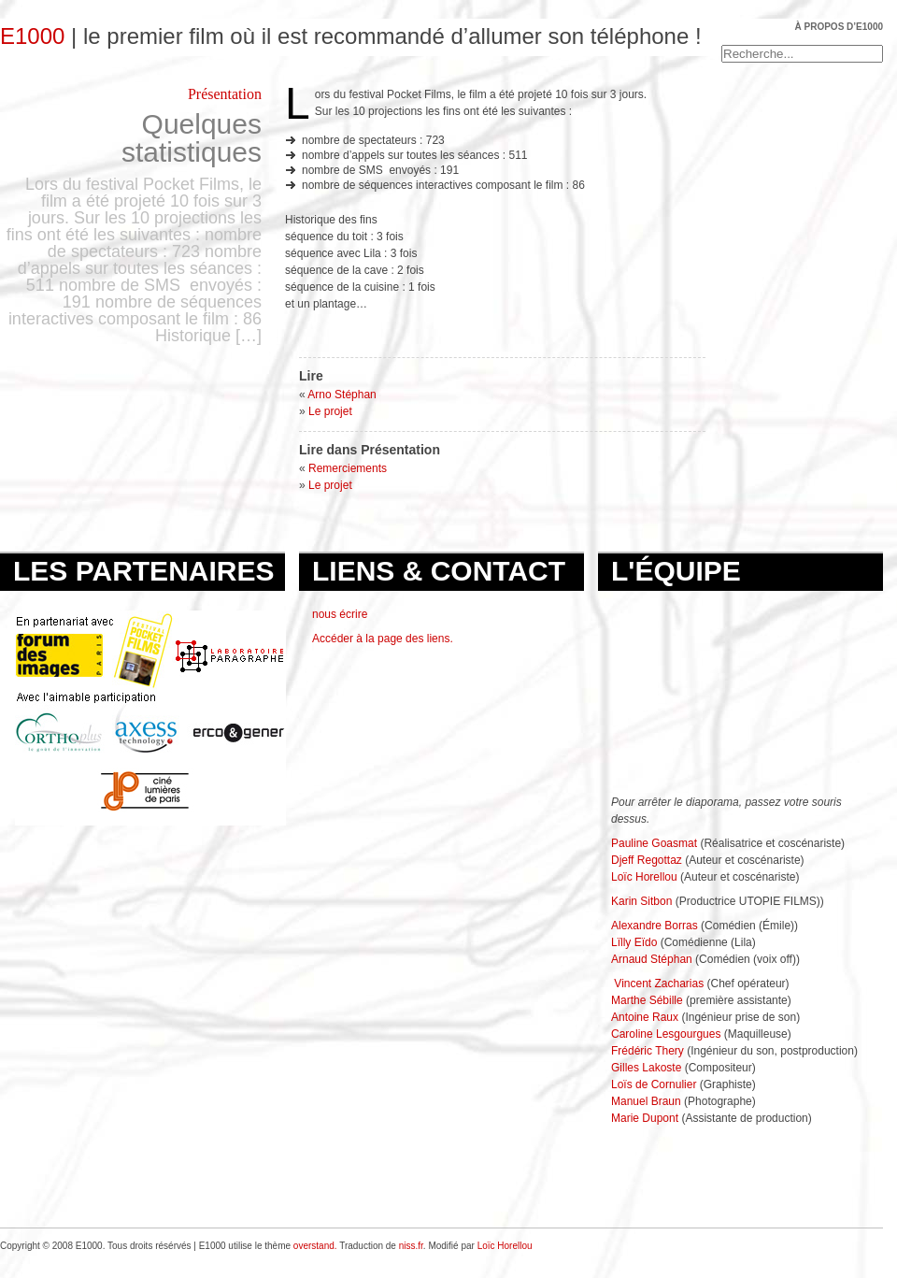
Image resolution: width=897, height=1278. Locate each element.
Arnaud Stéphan (651, 959)
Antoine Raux (646, 1017)
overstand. (315, 1246)
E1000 (32, 36)
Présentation (225, 94)
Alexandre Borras (654, 925)
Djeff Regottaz (646, 860)
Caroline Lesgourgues (665, 1034)
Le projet (330, 411)
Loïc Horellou (645, 876)
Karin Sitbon (641, 901)
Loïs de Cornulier (653, 1084)
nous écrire (339, 614)
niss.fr (411, 1246)
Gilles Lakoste (646, 1067)
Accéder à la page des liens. (382, 638)
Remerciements (347, 468)
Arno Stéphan (341, 394)
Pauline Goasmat (654, 843)
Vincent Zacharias (659, 983)
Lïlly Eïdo (634, 942)
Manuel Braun (646, 1101)
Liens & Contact (438, 570)
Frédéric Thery (647, 1050)
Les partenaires (143, 570)
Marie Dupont (644, 1118)
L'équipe (676, 570)
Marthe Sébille (647, 1000)
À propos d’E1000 (839, 27)
